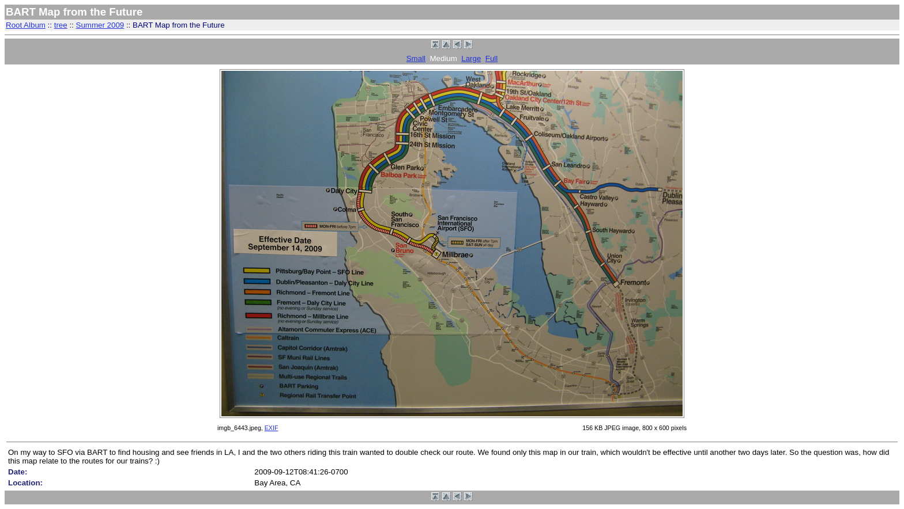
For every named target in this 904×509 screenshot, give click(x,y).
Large (471, 58)
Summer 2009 (100, 25)
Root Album (26, 25)
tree (60, 25)
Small (415, 58)
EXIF (271, 427)
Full (491, 58)
